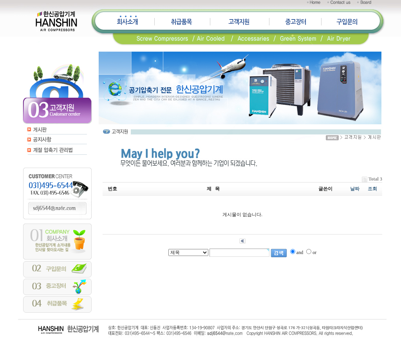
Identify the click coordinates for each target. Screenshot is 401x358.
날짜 (354, 189)
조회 (372, 189)
